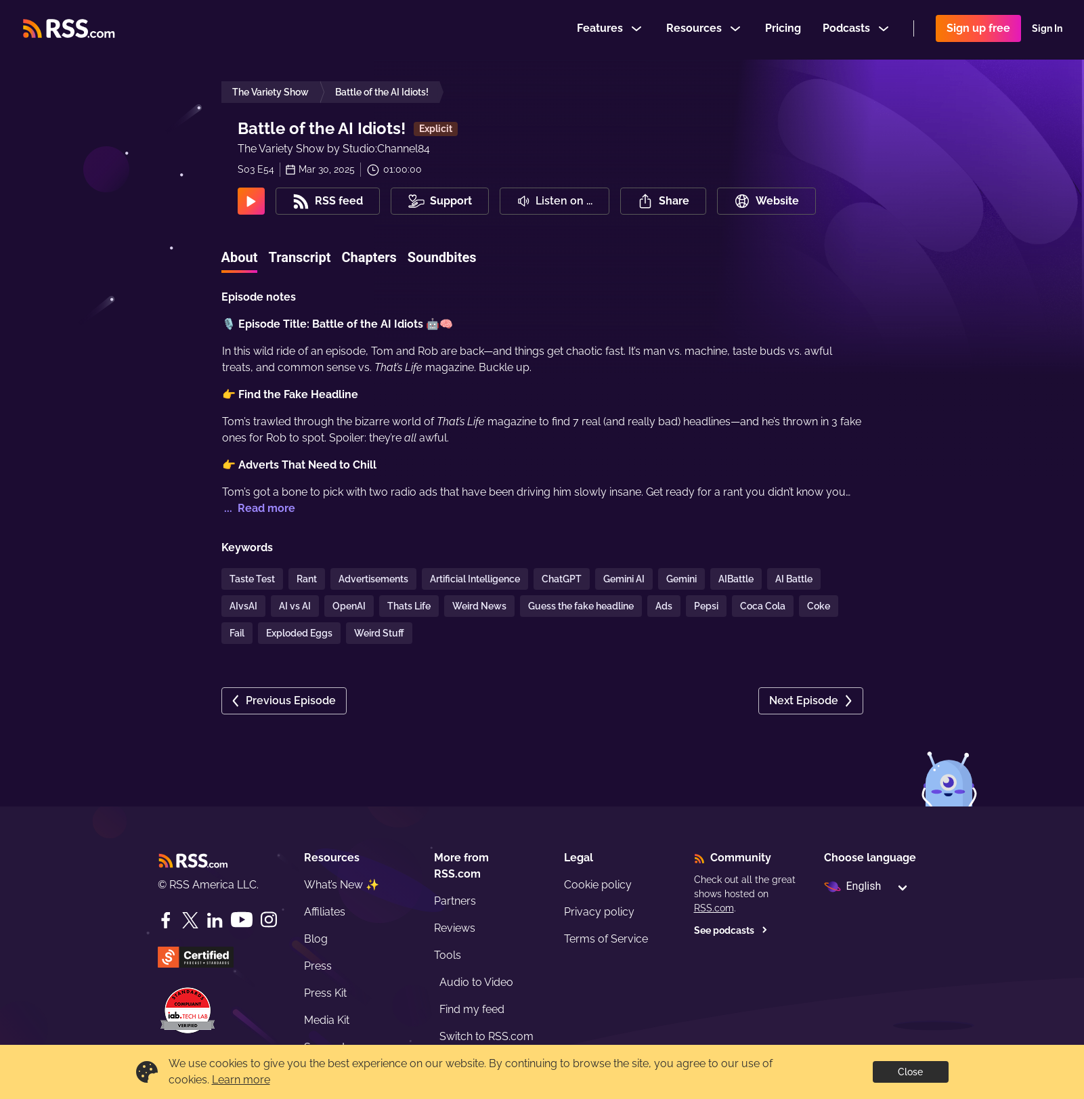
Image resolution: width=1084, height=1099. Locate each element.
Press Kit (325, 993)
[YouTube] (242, 919)
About (239, 257)
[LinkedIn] (215, 920)
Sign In (1047, 29)
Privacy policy (599, 911)
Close (910, 1071)
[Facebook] (166, 920)
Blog (316, 938)
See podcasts (731, 930)
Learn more (241, 1079)
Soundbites (442, 257)
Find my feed (471, 1009)
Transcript (299, 257)
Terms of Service (606, 938)
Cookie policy (598, 884)
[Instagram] (269, 919)
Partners (455, 901)
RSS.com (714, 908)
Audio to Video (476, 982)
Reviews (454, 928)
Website (766, 201)
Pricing (783, 29)
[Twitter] (190, 920)
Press (318, 966)
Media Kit (326, 1020)
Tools (447, 955)
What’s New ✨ (341, 884)
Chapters (368, 257)
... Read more (258, 508)
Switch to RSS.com (486, 1036)
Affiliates (324, 911)
